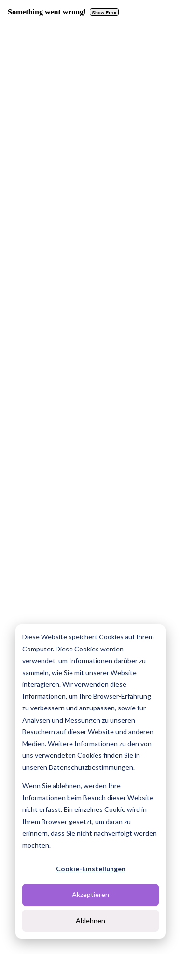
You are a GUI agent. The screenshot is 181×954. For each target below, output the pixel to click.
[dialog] (90, 781)
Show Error (104, 12)
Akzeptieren (90, 894)
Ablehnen (90, 920)
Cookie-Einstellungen (90, 869)
